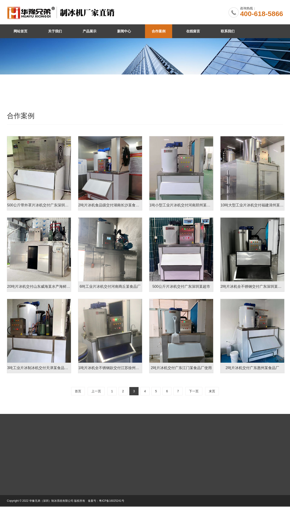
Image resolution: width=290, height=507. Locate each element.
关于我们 (55, 31)
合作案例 (158, 31)
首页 (78, 391)
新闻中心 (124, 31)
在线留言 (193, 31)
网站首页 (20, 31)
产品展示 (89, 31)
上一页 (96, 391)
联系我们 (228, 31)
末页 (212, 391)
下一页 (194, 391)
